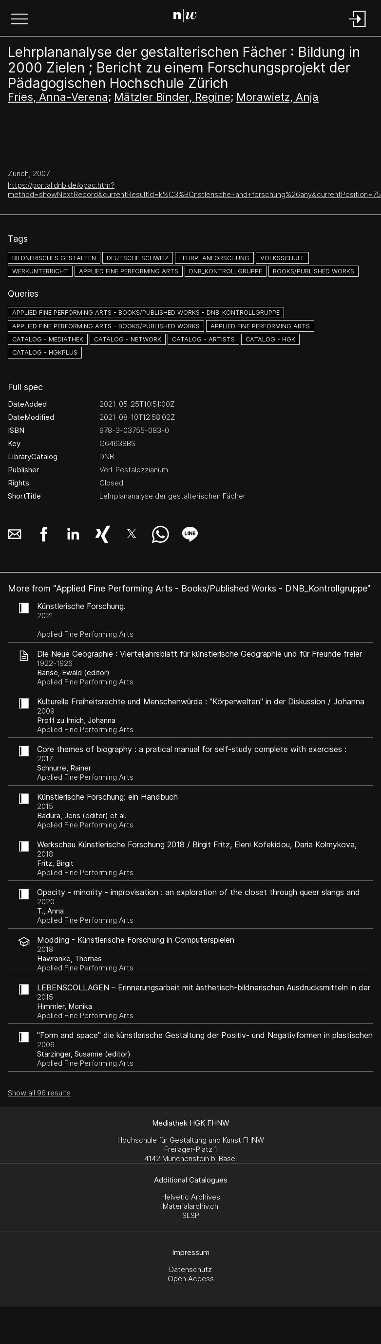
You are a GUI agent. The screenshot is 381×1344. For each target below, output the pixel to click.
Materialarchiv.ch (190, 1206)
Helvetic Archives (190, 1196)
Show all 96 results (39, 1092)
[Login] (357, 28)
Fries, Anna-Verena (58, 96)
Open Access (191, 1278)
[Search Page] (188, 17)
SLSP (190, 1215)
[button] (19, 20)
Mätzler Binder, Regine (172, 96)
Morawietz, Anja (277, 96)
